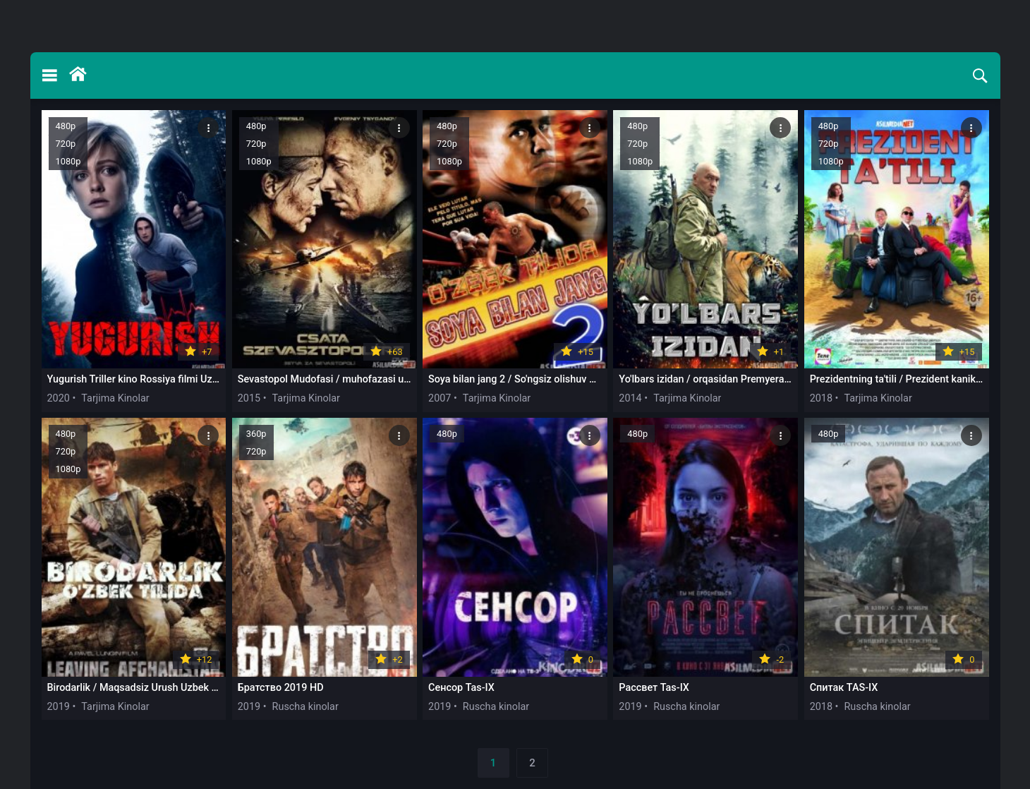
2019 (58, 707)
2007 (439, 398)
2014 (630, 398)
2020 (58, 398)
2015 (249, 398)
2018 (821, 398)
